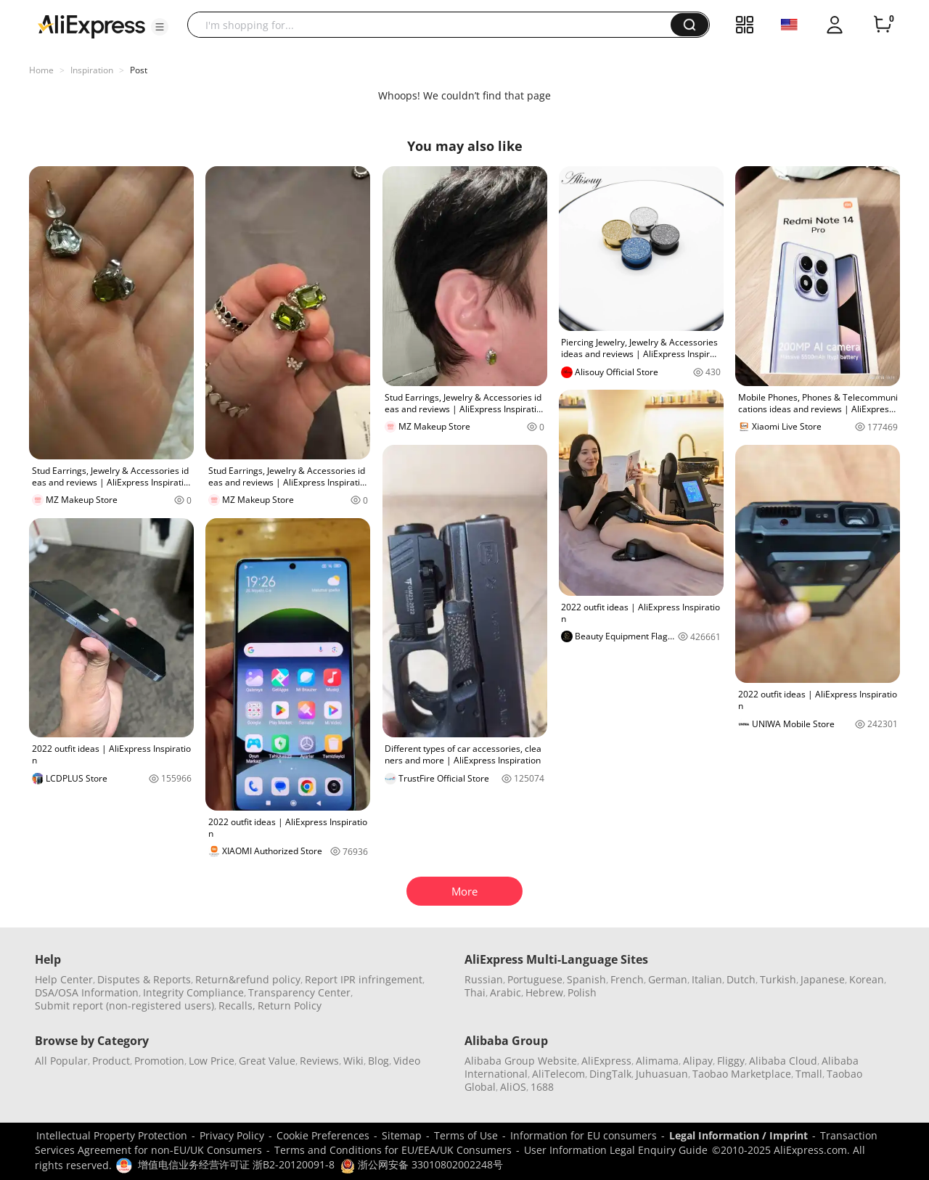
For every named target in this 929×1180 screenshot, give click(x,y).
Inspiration (91, 70)
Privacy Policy (232, 1135)
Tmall (808, 1074)
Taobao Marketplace (741, 1074)
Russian (483, 979)
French (627, 979)
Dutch (741, 979)
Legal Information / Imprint (738, 1135)
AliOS (513, 1087)
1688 (542, 1087)
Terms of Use (466, 1135)
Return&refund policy (247, 979)
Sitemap (402, 1135)
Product (111, 1061)
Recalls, (236, 1005)
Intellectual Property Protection (111, 1135)
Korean (866, 979)
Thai (475, 992)
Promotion (159, 1061)
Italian (707, 979)
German (667, 979)
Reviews (319, 1061)
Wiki (353, 1061)
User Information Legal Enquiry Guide (616, 1150)
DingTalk (610, 1074)
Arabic (505, 992)
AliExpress (606, 1061)
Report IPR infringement (363, 979)
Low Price (211, 1061)
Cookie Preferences (323, 1135)
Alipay (698, 1061)
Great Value (267, 1061)
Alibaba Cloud (783, 1061)
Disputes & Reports (144, 979)
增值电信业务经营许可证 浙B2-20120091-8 (236, 1164)
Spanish (586, 979)
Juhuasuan (662, 1074)
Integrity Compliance (193, 992)
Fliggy (731, 1061)
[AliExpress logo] (91, 25)
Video (406, 1061)
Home (41, 70)
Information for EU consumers (583, 1135)
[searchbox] (434, 24)
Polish (582, 992)
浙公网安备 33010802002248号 (421, 1164)
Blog (378, 1061)
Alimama (657, 1061)
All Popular (61, 1061)
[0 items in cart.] (882, 24)
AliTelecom (558, 1074)
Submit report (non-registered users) (124, 1005)
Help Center (64, 979)
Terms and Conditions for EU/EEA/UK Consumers (393, 1150)
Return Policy (290, 1005)
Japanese (823, 979)
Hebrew (544, 992)
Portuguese (534, 979)
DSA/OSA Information (87, 992)
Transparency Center (299, 992)
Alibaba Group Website (520, 1061)
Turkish (778, 979)
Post (138, 70)
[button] (159, 27)
